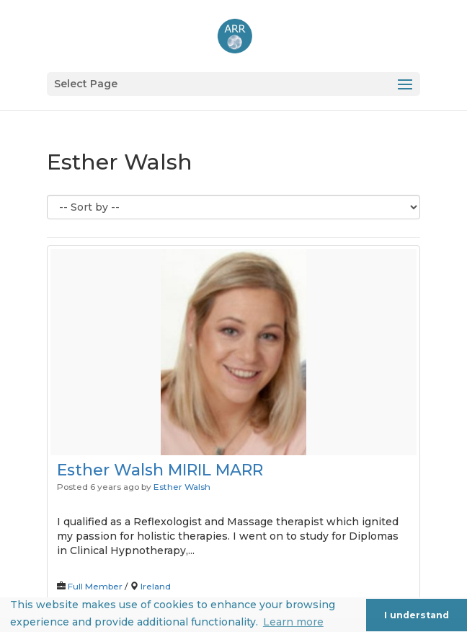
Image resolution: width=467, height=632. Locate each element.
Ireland (156, 586)
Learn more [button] (293, 621)
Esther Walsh (182, 486)
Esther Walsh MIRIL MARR (160, 470)
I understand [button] (416, 615)
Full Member (95, 586)
